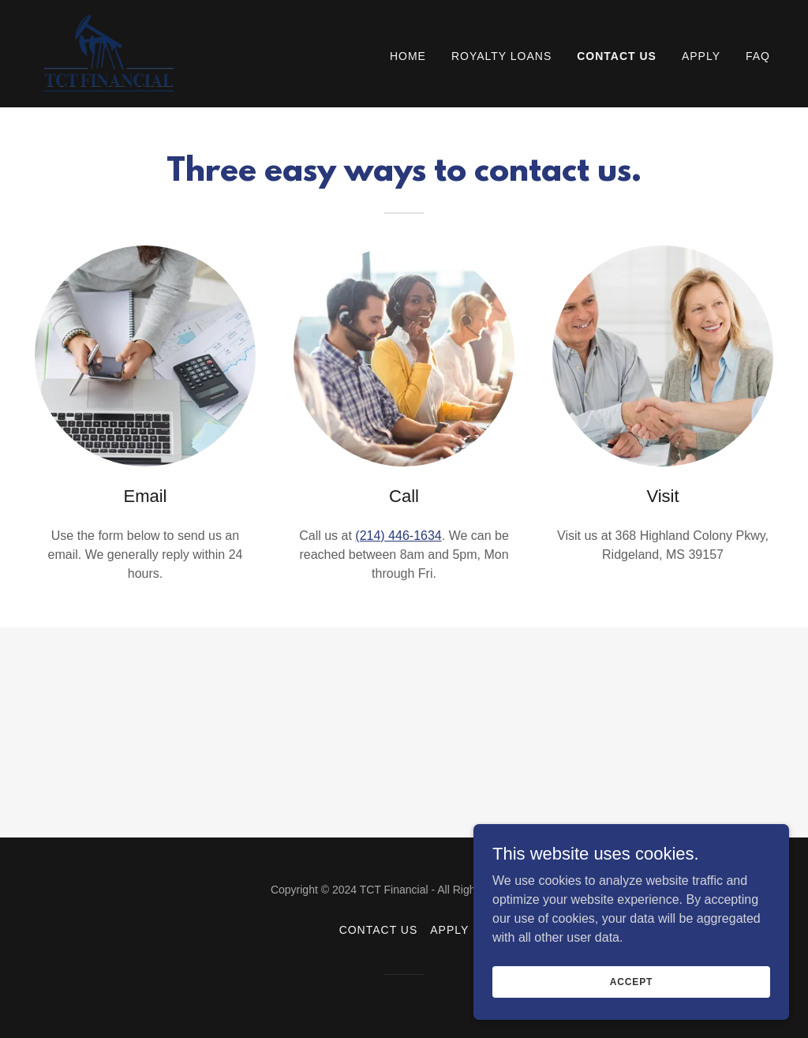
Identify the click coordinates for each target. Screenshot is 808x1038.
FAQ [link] (758, 56)
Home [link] (408, 56)
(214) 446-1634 (398, 535)
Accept (631, 981)
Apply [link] (701, 56)
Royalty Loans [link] (501, 56)
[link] (110, 52)
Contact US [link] (616, 56)
